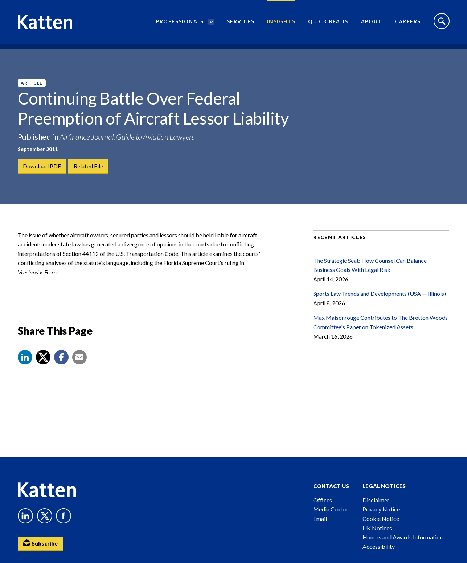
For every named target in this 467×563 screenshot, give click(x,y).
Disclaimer (375, 500)
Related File (89, 166)
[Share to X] (43, 366)
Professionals (180, 24)
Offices (322, 500)
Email (320, 518)
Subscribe (41, 543)
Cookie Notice (380, 518)
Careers (408, 24)
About (371, 24)
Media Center (330, 509)
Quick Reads (328, 24)
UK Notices (377, 528)
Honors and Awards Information (402, 537)
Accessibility (378, 546)
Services (240, 24)
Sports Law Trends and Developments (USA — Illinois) (379, 302)
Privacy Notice (381, 509)
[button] (25, 366)
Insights (281, 24)
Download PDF (42, 166)
